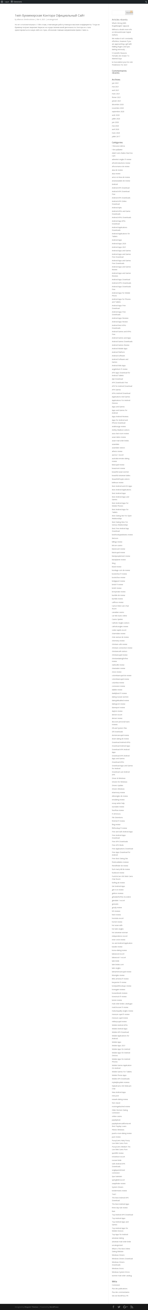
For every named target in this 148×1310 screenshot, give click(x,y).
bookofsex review (118, 577)
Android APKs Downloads (121, 217)
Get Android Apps (118, 886)
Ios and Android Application (122, 943)
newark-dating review (120, 1099)
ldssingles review (118, 975)
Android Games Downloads (122, 341)
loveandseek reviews (119, 993)
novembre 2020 (118, 108)
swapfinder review (118, 1183)
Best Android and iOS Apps (122, 486)
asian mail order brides (120, 441)
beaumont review (118, 468)
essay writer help (118, 803)
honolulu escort (118, 918)
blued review (116, 567)
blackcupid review (118, 552)
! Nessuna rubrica (118, 146)
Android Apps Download (121, 279)
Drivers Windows (118, 789)
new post (115, 1096)
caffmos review (117, 602)
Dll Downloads (117, 732)
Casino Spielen (117, 619)
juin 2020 (115, 122)
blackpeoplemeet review (121, 556)
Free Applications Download (122, 849)
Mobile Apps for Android (121, 1049)
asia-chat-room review (120, 433)
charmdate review (118, 633)
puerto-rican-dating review (122, 1133)
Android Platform (118, 352)
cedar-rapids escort (119, 630)
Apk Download (117, 379)
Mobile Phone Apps (119, 1075)
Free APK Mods (118, 845)
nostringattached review (121, 1106)
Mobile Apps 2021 (118, 1045)
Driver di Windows (118, 778)
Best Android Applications (121, 490)
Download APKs (118, 762)
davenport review (118, 707)
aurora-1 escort (118, 455)
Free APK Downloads (120, 841)
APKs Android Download (121, 393)
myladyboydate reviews (121, 1082)
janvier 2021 (116, 101)
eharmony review (118, 792)
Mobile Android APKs (120, 1025)
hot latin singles (118, 929)
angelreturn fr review (119, 369)
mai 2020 (115, 126)
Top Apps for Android (120, 1234)
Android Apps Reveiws (120, 318)
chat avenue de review (120, 637)
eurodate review (118, 807)
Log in (7, 2)
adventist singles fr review (121, 159)
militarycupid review (119, 1021)
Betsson (115, 538)
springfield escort (118, 1180)
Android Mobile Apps (119, 348)
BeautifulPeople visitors (121, 479)
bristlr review (116, 588)
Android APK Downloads (121, 198)
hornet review (117, 922)
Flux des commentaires (120, 1292)
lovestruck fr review (119, 996)
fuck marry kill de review (121, 869)
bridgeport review (118, 581)
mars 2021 (116, 94)
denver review (117, 718)
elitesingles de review (120, 796)
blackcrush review (118, 549)
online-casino (117, 1116)
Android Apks (117, 207)
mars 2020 (116, 133)
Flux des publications (119, 1288)
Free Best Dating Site (120, 858)
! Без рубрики (117, 149)
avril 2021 (115, 90)
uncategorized (117, 1245)
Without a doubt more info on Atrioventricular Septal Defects (122, 32)
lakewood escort (118, 954)
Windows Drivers (118, 1255)
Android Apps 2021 (119, 247)
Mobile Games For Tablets (122, 1072)
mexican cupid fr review (121, 1014)
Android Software (118, 356)
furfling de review (118, 883)
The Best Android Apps (120, 1204)
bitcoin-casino (117, 545)
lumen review (117, 1000)
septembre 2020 (118, 111)
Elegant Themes (31, 1307)
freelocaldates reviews (120, 862)
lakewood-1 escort (119, 957)
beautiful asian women (120, 472)
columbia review (118, 683)
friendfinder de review (120, 866)
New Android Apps (119, 1092)
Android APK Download (121, 188)
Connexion (116, 1285)
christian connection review (122, 648)
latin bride (115, 961)
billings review (117, 542)
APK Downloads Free (120, 382)
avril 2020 (115, 129)
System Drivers (117, 1187)
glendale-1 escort (118, 900)
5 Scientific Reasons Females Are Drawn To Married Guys (120, 56)
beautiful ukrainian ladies (121, 475)
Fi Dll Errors (116, 814)
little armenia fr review (120, 979)
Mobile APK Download (120, 1032)
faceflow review (118, 810)
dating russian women (120, 697)
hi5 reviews (116, 911)
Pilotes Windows (118, 1130)
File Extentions (117, 817)
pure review (116, 1137)
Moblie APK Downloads (121, 1079)
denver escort (117, 715)
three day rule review (120, 1208)
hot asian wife (117, 925)
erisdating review (118, 800)
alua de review (117, 170)
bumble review (117, 599)
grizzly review (117, 907)
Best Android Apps (119, 493)
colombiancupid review (120, 679)
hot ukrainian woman (120, 932)
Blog (113, 563)
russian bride (116, 1160)
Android (115, 184)
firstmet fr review (118, 821)
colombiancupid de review (121, 675)
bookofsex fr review (119, 574)
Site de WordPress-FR (120, 1296)
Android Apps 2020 (119, 243)
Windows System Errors (121, 1272)
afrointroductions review (121, 163)
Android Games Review (120, 345)
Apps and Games (118, 407)
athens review (117, 451)
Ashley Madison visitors (121, 430)
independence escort (120, 936)
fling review (116, 824)
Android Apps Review (120, 322)
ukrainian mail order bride (121, 1242)
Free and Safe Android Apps (122, 832)
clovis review (116, 672)
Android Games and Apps (121, 338)
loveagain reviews (118, 989)
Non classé (116, 1103)
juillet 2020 (116, 119)
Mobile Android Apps (119, 1029)
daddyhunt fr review (119, 693)
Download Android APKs (121, 742)
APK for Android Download (122, 386)
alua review (116, 173)
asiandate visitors (118, 448)
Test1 (114, 1194)
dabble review (117, 690)
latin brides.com (118, 964)
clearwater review (118, 668)
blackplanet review (119, 560)
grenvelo (115, 904)
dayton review (117, 711)
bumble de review (118, 595)
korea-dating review (119, 950)
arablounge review (119, 426)
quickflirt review (117, 1153)
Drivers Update (117, 785)
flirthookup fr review (119, 828)
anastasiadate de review (121, 181)
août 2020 (116, 115)
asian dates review (119, 437)
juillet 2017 (116, 136)
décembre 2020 (118, 104)
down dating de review (120, 739)
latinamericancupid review (121, 972)
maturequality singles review (122, 1011)
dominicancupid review (120, 735)
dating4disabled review (120, 700)
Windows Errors (118, 1268)
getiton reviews (117, 893)
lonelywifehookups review (121, 986)
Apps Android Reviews (120, 416)
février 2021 (116, 97)
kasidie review (117, 947)
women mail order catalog (122, 1276)
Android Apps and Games (121, 250)
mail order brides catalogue (122, 1004)
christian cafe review (119, 644)
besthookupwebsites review (122, 535)
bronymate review (118, 592)
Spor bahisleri (117, 1176)
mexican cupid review (120, 1018)
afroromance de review (120, 166)
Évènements (16, 1)
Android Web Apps (119, 365)
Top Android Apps (118, 1218)
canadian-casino (118, 612)
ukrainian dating (118, 1238)
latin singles (116, 968)
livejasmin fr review (119, 982)
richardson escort (118, 1157)
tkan (113, 1211)
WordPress (54, 1307)
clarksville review (118, 665)
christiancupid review (119, 655)
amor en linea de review (121, 177)
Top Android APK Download (122, 1215)
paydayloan (116, 1120)
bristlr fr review (117, 584)
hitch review (116, 915)
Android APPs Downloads (121, 283)
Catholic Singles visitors (120, 623)
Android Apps (117, 240)
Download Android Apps (121, 746)
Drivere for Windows (119, 782)
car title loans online (119, 616)
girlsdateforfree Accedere (121, 897)
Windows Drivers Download (122, 1259)
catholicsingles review (120, 626)
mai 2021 (115, 87)
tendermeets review (119, 1191)
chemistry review (118, 641)
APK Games (116, 390)
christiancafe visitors (119, 651)
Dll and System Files (119, 728)
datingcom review (118, 704)
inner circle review (118, 940)
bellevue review (117, 482)
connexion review (118, 686)
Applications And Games (121, 397)
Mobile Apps (116, 1042)
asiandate (115, 444)
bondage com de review (121, 570)
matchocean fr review (120, 1007)
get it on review (117, 890)
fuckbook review (118, 873)
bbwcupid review (118, 465)
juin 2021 (115, 83)
